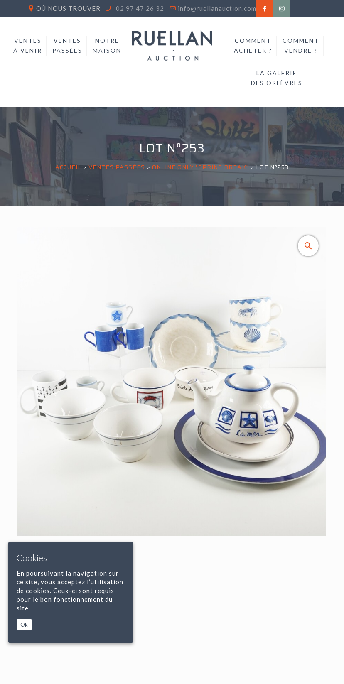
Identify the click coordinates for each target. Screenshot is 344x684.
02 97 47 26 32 (139, 8)
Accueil (68, 167)
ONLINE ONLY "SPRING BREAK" (200, 167)
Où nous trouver (68, 8)
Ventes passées (116, 167)
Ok (24, 624)
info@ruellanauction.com (217, 8)
